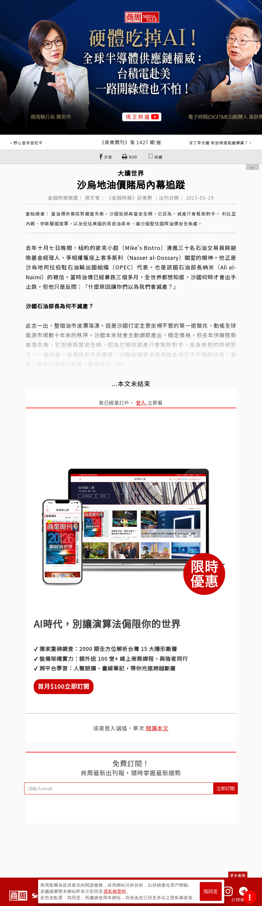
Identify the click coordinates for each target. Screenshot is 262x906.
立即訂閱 (226, 788)
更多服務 (238, 875)
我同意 (210, 891)
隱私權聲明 (115, 891)
